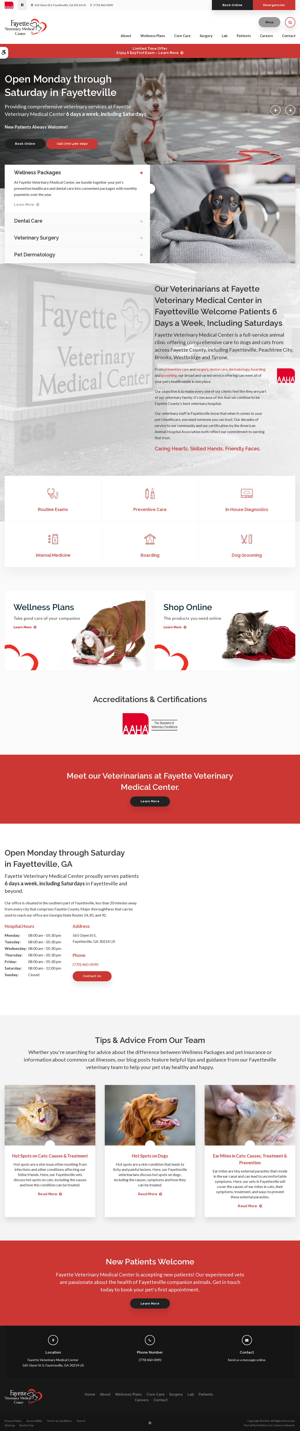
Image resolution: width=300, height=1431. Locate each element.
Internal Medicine (53, 555)
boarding (258, 369)
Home (90, 1394)
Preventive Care (150, 509)
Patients (244, 36)
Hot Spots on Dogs (150, 1155)
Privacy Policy (13, 1421)
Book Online (232, 5)
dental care (218, 369)
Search (81, 1421)
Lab (225, 36)
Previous (275, 110)
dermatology (239, 369)
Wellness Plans (152, 36)
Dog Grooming (247, 555)
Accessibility (34, 1421)
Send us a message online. (247, 1360)
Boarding (150, 555)
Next (290, 110)
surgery (202, 369)
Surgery (206, 36)
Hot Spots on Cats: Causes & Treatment (50, 1155)
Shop (269, 22)
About (126, 36)
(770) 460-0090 (103, 5)
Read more (47, 1194)
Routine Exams (53, 509)
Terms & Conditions (59, 1421)
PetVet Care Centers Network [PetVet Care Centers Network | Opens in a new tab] (276, 1425)
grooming (169, 375)
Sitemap (10, 1425)
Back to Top (26, 1425)
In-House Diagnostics (246, 509)
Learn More (24, 204)
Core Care (182, 36)
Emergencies (274, 5)
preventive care (176, 369)
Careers (266, 36)
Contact (289, 36)
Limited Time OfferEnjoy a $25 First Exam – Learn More (147, 51)
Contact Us (92, 976)
